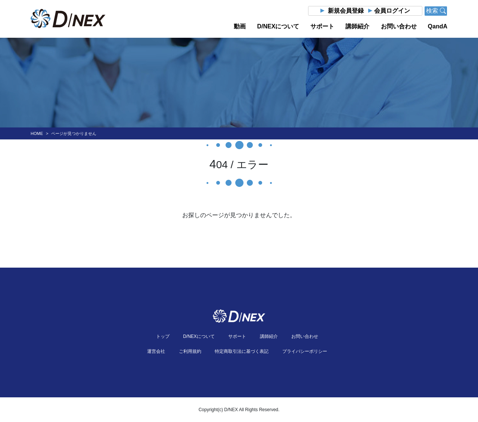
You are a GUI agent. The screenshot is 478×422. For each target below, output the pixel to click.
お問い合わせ (399, 26)
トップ (163, 336)
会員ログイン (392, 10)
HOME (37, 133)
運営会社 (156, 351)
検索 (436, 10)
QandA (437, 26)
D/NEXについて (278, 26)
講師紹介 (357, 26)
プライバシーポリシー (304, 351)
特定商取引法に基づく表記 (242, 351)
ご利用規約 (190, 351)
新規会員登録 (346, 10)
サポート (322, 26)
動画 (240, 26)
